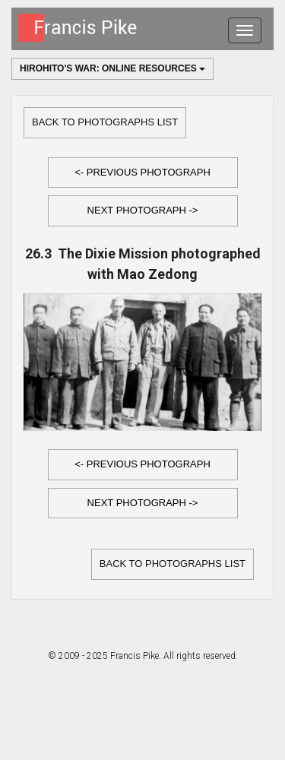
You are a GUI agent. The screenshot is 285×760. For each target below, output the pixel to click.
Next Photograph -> (142, 210)
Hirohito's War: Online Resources (112, 68)
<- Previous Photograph (142, 172)
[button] (143, 172)
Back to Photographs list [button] (105, 122)
